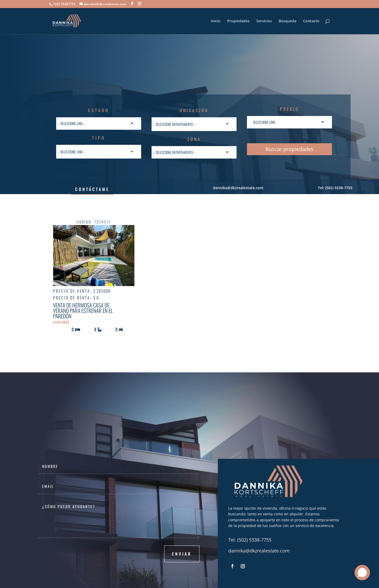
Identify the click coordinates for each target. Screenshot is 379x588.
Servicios (264, 21)
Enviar (182, 554)
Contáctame (92, 189)
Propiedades (238, 21)
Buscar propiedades (289, 149)
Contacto (311, 21)
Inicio (215, 21)
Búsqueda (287, 21)
